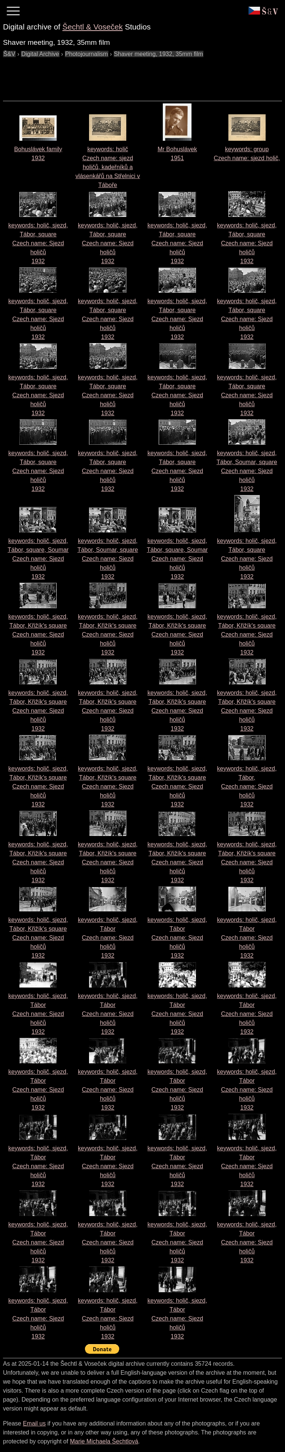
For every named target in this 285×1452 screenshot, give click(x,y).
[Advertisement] (138, 75)
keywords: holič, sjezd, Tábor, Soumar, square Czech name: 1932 (246, 471)
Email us (34, 1423)
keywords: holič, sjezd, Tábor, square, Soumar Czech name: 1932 (38, 559)
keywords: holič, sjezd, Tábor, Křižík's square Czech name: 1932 (38, 634)
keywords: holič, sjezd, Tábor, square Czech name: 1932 (38, 243)
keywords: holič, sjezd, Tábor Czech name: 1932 (107, 938)
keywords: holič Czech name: (107, 167)
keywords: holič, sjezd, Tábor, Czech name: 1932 (247, 786)
